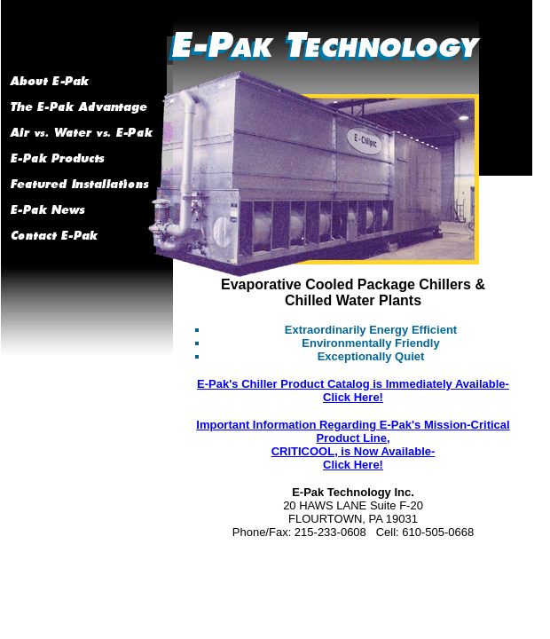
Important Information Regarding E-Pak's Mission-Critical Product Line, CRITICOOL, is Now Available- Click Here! (352, 444)
